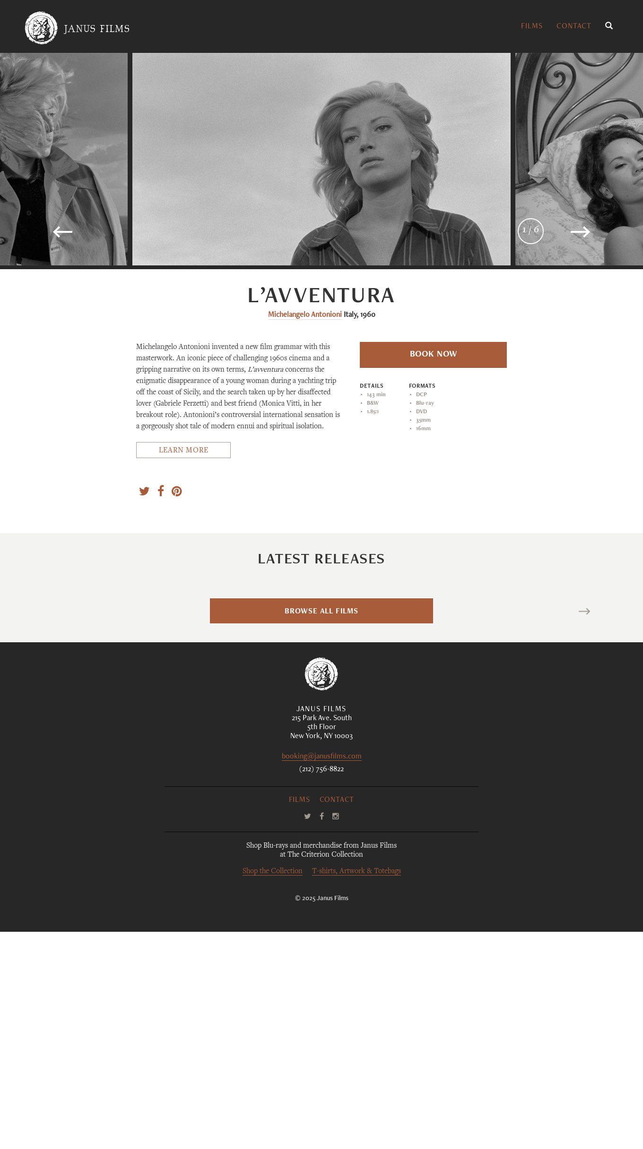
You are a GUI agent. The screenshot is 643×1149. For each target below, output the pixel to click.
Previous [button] (93, 235)
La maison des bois (428, 680)
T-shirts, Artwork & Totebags (356, 1088)
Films (531, 27)
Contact (573, 27)
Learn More (184, 450)
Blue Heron (126, 680)
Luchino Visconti (265, 745)
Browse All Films (321, 829)
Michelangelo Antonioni (305, 315)
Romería (580, 680)
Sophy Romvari (109, 745)
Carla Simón (565, 745)
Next (571, 830)
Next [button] (555, 235)
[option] (321, 159)
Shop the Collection (273, 1088)
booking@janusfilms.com (322, 974)
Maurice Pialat (413, 745)
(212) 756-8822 (321, 987)
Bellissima (277, 680)
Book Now (433, 354)
